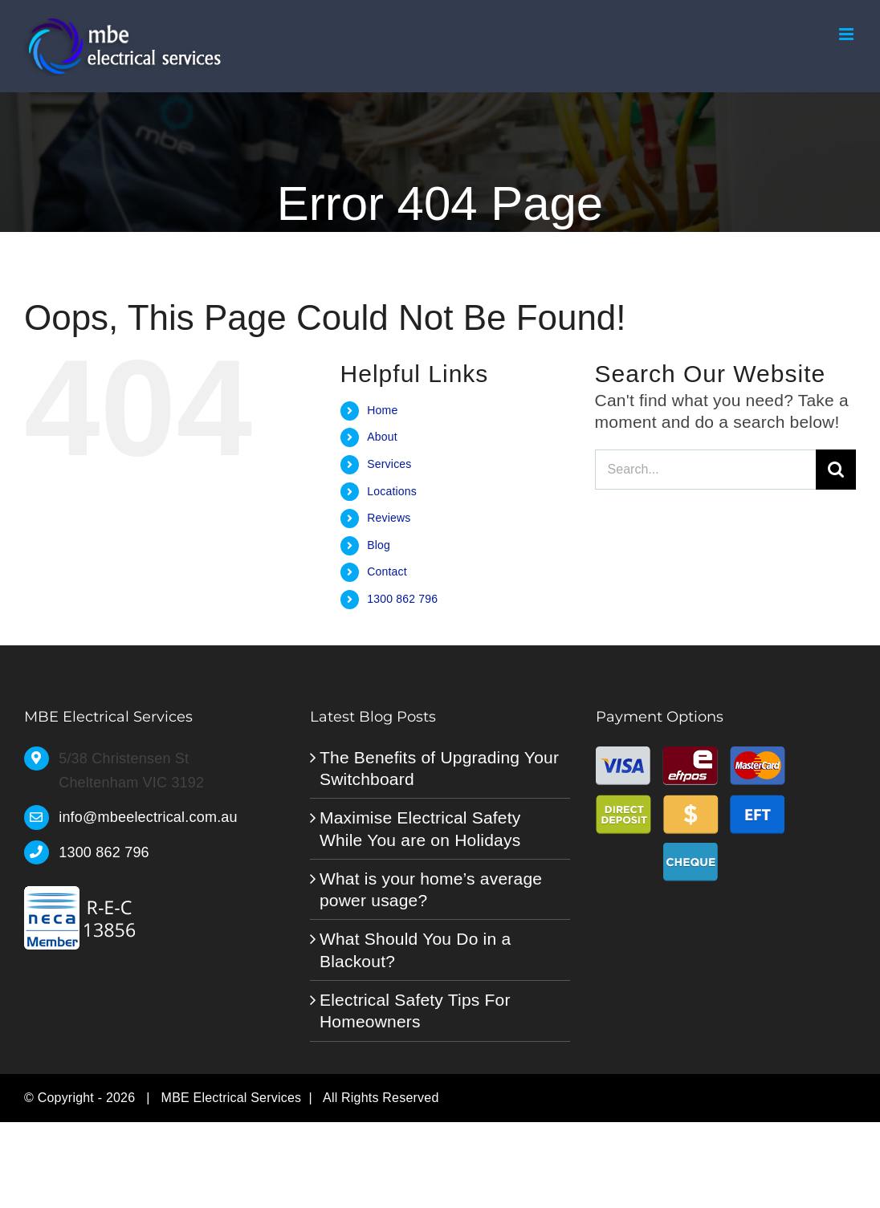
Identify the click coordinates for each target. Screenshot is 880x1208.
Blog (378, 545)
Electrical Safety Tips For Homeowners (415, 1010)
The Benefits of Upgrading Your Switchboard (439, 768)
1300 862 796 (402, 598)
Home (382, 410)
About (382, 436)
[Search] (836, 469)
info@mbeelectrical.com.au (148, 817)
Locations (392, 491)
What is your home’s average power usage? (431, 889)
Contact (387, 571)
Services (389, 464)
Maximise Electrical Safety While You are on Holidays (420, 828)
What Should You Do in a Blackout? (415, 949)
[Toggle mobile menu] (847, 34)
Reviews (388, 517)
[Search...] (705, 469)
